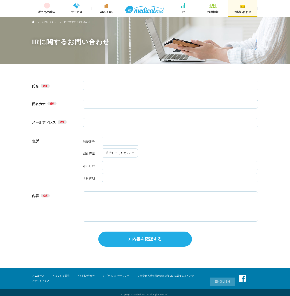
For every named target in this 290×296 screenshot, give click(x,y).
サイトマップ (41, 280)
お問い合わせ (49, 22)
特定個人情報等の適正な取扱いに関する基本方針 (167, 275)
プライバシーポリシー (117, 275)
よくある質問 (62, 275)
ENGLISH (222, 278)
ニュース (39, 275)
